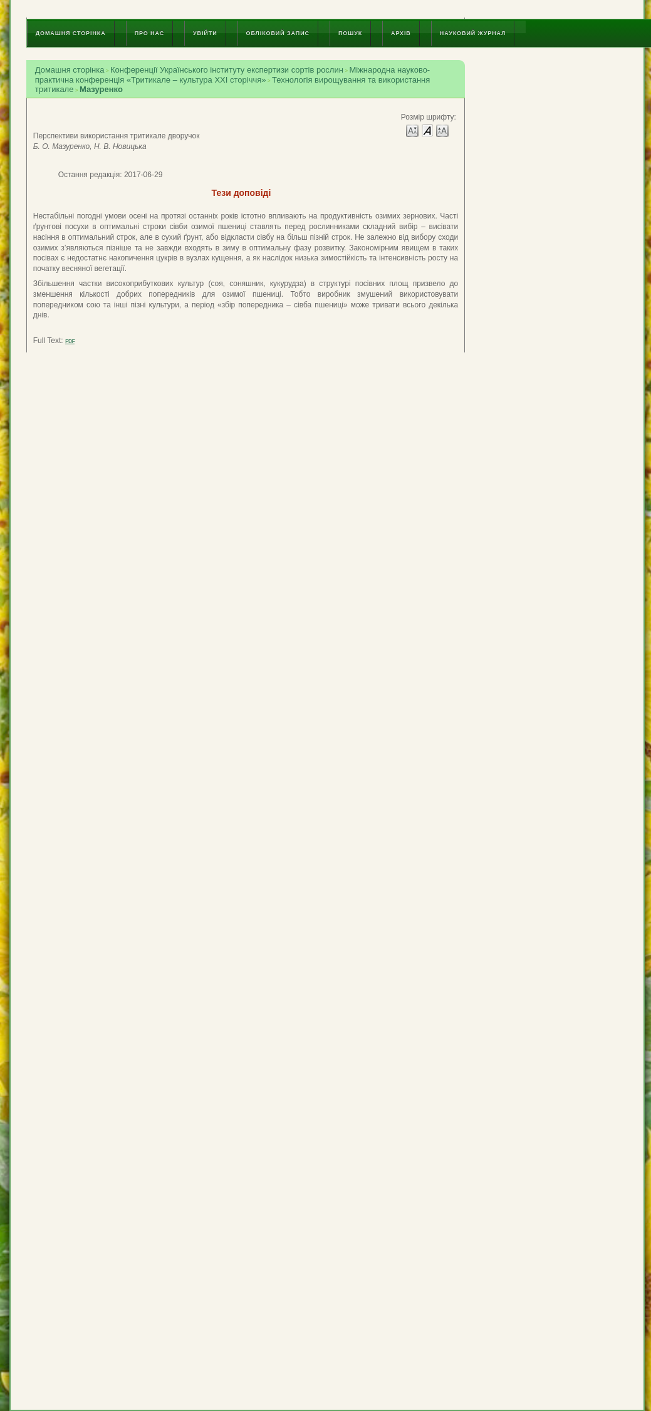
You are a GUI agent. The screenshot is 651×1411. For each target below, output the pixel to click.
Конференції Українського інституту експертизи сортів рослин (226, 69)
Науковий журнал (473, 33)
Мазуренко (101, 89)
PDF (70, 341)
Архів (401, 33)
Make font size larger (442, 130)
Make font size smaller (412, 130)
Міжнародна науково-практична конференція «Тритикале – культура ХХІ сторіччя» (232, 75)
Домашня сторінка (71, 33)
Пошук (350, 33)
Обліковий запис (278, 33)
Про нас (149, 33)
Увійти (205, 33)
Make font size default (427, 130)
